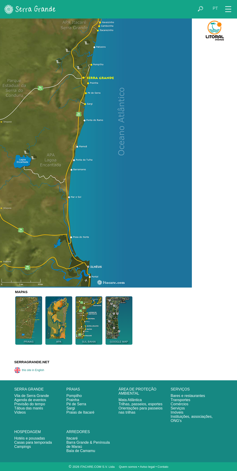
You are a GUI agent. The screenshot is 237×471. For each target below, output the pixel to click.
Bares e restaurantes (188, 396)
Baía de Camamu (80, 451)
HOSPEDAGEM (27, 432)
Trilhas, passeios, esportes (140, 404)
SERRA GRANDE (29, 389)
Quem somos (128, 466)
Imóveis (177, 412)
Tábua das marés (28, 408)
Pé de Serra (76, 404)
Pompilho (74, 396)
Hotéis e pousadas (29, 438)
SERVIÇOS (180, 389)
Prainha (72, 400)
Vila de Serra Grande (31, 396)
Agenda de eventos (30, 400)
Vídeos (20, 412)
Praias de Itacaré (80, 412)
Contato (163, 466)
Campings (22, 447)
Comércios (179, 404)
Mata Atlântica (130, 400)
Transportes (180, 400)
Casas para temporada (33, 442)
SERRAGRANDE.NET (31, 362)
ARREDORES (78, 432)
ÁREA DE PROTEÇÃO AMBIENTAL (137, 391)
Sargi (70, 408)
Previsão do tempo (29, 404)
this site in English (29, 370)
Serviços (178, 408)
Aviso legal (147, 466)
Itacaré (72, 438)
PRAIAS (73, 389)
